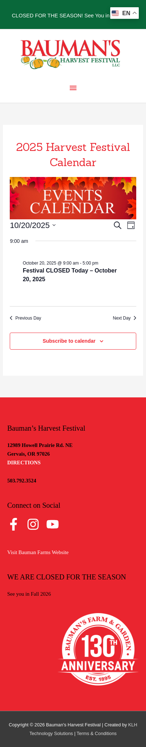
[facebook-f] (16, 524)
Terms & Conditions (97, 733)
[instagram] (36, 524)
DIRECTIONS (23, 462)
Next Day (124, 318)
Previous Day (25, 318)
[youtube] (54, 524)
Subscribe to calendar (69, 341)
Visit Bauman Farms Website (38, 552)
